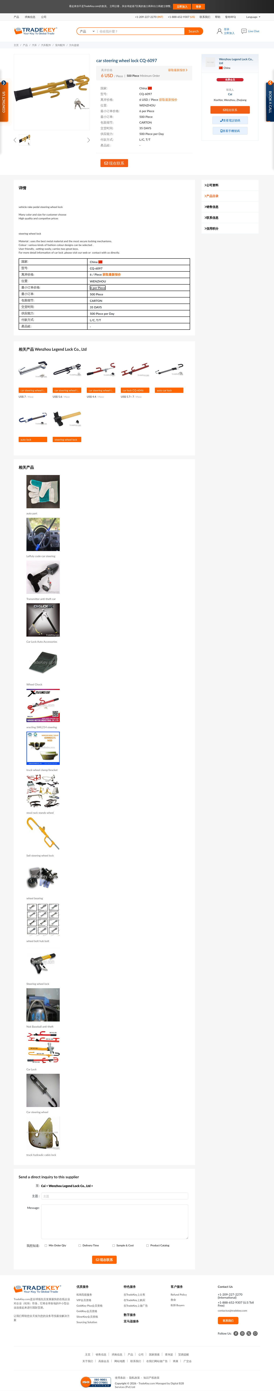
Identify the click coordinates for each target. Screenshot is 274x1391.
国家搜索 (154, 1354)
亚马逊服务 (131, 1321)
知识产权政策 (151, 1377)
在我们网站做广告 (157, 1361)
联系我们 (205, 16)
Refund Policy (179, 1294)
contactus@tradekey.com (232, 1310)
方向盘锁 (74, 45)
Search (194, 31)
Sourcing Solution (86, 1322)
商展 (175, 1361)
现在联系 (114, 163)
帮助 (217, 16)
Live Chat (253, 31)
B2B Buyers (177, 1305)
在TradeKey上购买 (134, 1300)
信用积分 (211, 228)
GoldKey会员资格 (86, 1311)
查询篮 (169, 1354)
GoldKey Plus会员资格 (89, 1305)
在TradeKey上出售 (134, 1294)
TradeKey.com (147, 1383)
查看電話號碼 (230, 120)
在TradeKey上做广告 (136, 1305)
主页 (16, 45)
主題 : (36, 1195)
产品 (16, 16)
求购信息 (30, 16)
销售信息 (211, 207)
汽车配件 (46, 45)
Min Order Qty (57, 1245)
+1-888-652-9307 (181, 16)
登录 (198, 6)
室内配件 (60, 45)
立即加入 (182, 6)
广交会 (188, 1361)
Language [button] (249, 16)
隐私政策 (134, 1377)
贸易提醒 (183, 1354)
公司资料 (211, 185)
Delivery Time (91, 1245)
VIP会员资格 (83, 1300)
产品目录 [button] (211, 196)
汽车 (34, 45)
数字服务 (130, 1314)
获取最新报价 (177, 70)
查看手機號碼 (230, 130)
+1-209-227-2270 (149, 16)
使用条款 (120, 1377)
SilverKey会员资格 (87, 1316)
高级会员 (103, 1361)
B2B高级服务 (84, 1294)
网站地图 (119, 1361)
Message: (33, 1207)
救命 (173, 1299)
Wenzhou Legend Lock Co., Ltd (236, 61)
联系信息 (211, 217)
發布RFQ (230, 16)
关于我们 (87, 1361)
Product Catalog (159, 1245)
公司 (43, 16)
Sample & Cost (125, 1245)
